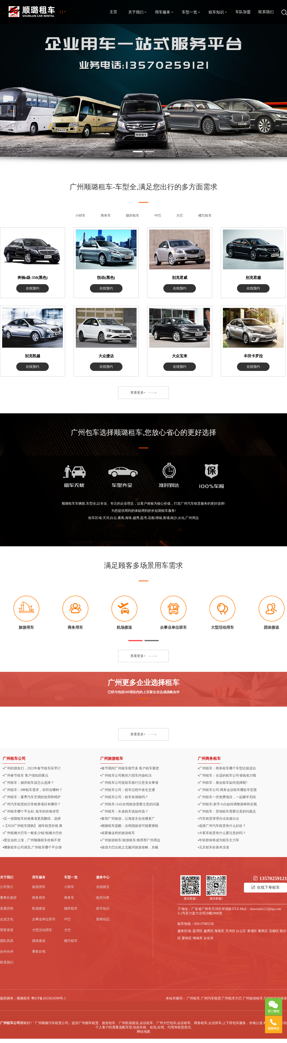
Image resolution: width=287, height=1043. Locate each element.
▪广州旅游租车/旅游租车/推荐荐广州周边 (130, 840)
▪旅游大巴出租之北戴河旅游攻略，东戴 (129, 847)
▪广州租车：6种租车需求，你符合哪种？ (32, 790)
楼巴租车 (205, 215)
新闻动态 (103, 919)
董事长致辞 (8, 897)
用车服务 (164, 12)
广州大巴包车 (166, 1023)
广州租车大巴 (232, 998)
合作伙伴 (6, 951)
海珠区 (219, 931)
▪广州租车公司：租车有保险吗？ (124, 797)
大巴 (179, 215)
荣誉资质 (6, 930)
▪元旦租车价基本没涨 (213, 847)
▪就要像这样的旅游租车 (117, 833)
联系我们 (266, 12)
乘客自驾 (38, 951)
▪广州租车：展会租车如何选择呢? (222, 782)
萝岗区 (187, 938)
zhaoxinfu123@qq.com (265, 909)
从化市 (209, 938)
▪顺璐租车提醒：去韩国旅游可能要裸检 (129, 826)
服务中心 (103, 877)
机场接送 (38, 908)
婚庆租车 (132, 215)
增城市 (198, 938)
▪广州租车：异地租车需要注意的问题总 (227, 811)
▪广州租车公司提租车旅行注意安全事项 (129, 782)
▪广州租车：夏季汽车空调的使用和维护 (32, 797)
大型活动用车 (42, 930)
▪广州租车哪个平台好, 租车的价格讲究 (31, 811)
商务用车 (38, 897)
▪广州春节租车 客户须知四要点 (25, 775)
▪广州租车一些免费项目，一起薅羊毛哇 (227, 797)
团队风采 (6, 941)
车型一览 (191, 12)
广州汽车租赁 (211, 998)
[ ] (63, 12)
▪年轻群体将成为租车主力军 (218, 840)
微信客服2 (216, 898)
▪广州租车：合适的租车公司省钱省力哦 (227, 775)
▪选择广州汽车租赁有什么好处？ (222, 826)
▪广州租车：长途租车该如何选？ (124, 811)
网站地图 (143, 1031)
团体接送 (38, 941)
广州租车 (193, 998)
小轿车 (80, 215)
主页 (113, 12)
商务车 (106, 215)
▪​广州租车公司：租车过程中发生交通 (127, 790)
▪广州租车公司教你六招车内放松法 (126, 775)
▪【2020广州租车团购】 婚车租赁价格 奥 (32, 826)
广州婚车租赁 (88, 1023)
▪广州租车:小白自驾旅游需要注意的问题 (129, 804)
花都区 (274, 931)
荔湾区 (198, 931)
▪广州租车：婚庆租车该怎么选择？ (28, 782)
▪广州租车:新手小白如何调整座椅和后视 (227, 804)
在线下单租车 (265, 887)
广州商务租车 (209, 758)
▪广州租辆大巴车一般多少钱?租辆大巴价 (32, 833)
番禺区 (263, 931)
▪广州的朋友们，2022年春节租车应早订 (32, 768)
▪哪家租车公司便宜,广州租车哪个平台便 (32, 847)
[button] (135, 640)
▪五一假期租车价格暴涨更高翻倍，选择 (32, 818)
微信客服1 (190, 898)
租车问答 (103, 897)
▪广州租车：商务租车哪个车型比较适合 (227, 768)
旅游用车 (38, 887)
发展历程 (6, 908)
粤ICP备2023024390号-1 (48, 998)
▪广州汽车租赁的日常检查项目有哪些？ (32, 804)
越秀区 (209, 931)
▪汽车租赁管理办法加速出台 (218, 818)
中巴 (158, 215)
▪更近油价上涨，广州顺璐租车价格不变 (32, 840)
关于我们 (137, 12)
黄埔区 (252, 931)
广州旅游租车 (111, 758)
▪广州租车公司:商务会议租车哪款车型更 (227, 790)
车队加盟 (243, 12)
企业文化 (6, 919)
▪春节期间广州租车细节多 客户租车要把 (129, 768)
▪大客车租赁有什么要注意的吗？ (222, 833)
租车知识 (218, 12)
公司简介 (6, 887)
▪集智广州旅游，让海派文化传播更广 (127, 818)
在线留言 (103, 887)
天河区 (230, 931)
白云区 (241, 931)
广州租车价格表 (275, 998)
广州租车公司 (14, 758)
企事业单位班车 (43, 919)
